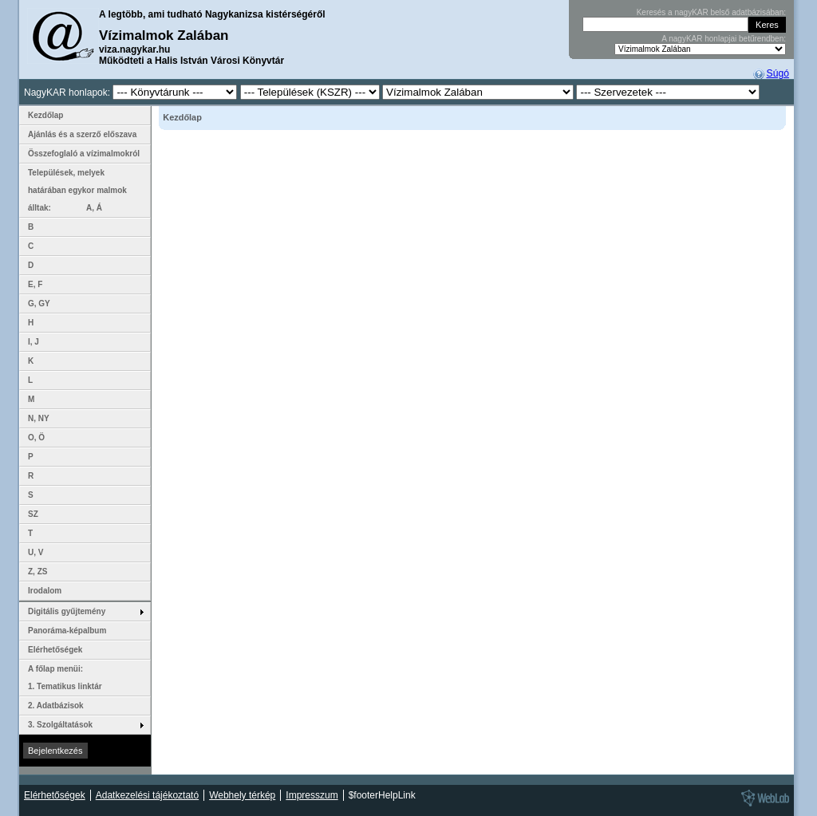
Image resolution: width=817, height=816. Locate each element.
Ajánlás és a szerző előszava (82, 134)
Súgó (778, 73)
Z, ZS (37, 571)
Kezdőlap (45, 115)
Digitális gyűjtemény (66, 611)
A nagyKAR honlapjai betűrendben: (723, 38)
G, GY (39, 303)
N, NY (38, 418)
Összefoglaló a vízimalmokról (84, 153)
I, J (33, 341)
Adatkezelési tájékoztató (147, 795)
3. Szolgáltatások (60, 724)
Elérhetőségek (55, 649)
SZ (33, 514)
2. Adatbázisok (56, 705)
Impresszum (311, 795)
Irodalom (44, 590)
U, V (35, 552)
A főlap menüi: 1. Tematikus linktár (65, 677)
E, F (35, 284)
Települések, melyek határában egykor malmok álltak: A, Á (77, 190)
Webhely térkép (242, 795)
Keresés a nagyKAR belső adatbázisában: (711, 12)
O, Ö (36, 437)
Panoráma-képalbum (67, 630)
